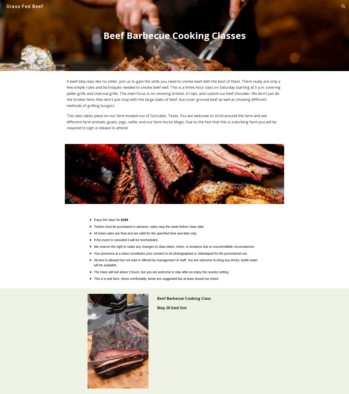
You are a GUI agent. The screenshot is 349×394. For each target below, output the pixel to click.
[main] (174, 35)
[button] (343, 6)
